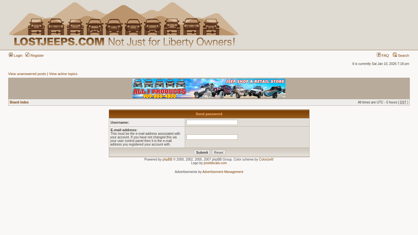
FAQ (383, 55)
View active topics (63, 74)
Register (34, 55)
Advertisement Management (222, 172)
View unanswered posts (27, 74)
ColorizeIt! (266, 159)
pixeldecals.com (215, 163)
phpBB (167, 159)
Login (16, 55)
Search (401, 55)
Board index (19, 102)
